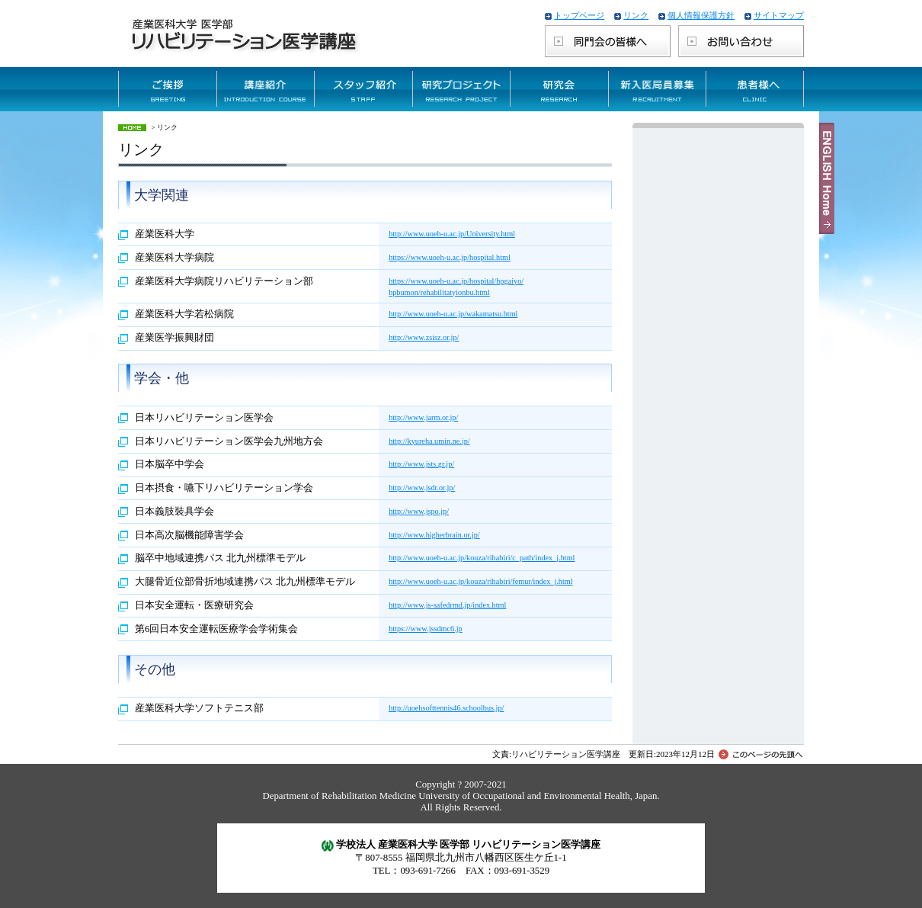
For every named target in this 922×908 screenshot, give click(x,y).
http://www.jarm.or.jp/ (423, 417)
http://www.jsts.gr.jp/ (421, 464)
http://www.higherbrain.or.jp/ (434, 535)
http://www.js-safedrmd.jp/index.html (447, 605)
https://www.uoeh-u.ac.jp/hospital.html (450, 257)
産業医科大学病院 (174, 257)
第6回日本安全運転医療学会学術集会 (216, 629)
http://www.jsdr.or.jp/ (422, 487)
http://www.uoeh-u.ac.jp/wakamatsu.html (453, 314)
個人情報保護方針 (701, 15)
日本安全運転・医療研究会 (194, 605)
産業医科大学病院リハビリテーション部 (224, 281)
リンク (635, 15)
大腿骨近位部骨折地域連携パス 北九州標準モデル (245, 581)
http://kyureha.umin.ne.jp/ (429, 441)
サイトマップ (779, 15)
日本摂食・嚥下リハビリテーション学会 (224, 488)
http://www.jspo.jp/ (419, 511)
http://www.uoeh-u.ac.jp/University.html (452, 233)
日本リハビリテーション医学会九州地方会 (229, 441)
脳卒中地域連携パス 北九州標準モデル (220, 558)
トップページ (579, 15)
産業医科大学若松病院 (184, 314)
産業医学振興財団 (174, 337)
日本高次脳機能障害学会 (189, 535)
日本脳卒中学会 (169, 464)
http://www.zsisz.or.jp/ (424, 337)
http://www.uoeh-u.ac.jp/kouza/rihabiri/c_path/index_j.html (482, 557)
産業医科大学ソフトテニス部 (199, 708)
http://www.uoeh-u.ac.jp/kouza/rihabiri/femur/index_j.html (481, 581)
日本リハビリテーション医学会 (204, 417)
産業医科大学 (164, 234)
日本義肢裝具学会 (174, 511)
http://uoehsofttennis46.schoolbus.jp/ (446, 708)
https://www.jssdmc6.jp (426, 628)
